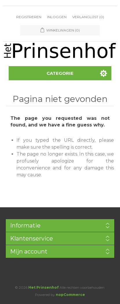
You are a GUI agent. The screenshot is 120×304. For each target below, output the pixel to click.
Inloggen (57, 17)
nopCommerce (70, 294)
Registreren (28, 17)
